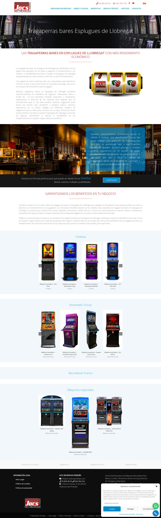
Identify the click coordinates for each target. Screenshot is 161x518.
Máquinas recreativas (30, 464)
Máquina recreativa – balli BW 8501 (80, 452)
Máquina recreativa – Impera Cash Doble (51, 430)
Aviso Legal (52, 516)
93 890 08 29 (104, 3)
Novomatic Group (48, 357)
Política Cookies (79, 516)
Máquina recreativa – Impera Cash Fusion (91, 353)
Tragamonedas (131, 464)
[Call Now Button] (156, 513)
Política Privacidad (65, 516)
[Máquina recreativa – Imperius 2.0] (48, 311)
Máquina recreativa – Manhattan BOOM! (91, 285)
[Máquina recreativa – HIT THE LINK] (113, 243)
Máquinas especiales (52, 433)
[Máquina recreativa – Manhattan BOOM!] (91, 243)
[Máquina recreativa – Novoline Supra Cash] (69, 311)
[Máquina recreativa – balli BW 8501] (80, 396)
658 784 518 (121, 3)
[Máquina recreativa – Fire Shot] (48, 243)
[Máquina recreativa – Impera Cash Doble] (52, 396)
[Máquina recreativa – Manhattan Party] (69, 243)
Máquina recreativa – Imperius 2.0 (48, 353)
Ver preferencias (149, 509)
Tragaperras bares (97, 464)
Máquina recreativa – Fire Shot (48, 285)
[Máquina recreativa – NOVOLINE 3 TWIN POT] (109, 396)
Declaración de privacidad (127, 514)
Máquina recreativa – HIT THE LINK (112, 285)
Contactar (90, 516)
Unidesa (48, 289)
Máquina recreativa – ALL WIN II (112, 353)
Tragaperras (63, 464)
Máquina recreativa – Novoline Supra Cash (70, 353)
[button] (156, 486)
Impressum (139, 514)
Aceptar (112, 509)
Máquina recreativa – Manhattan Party (70, 285)
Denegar (130, 509)
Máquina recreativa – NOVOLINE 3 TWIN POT (109, 430)
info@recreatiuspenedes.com (73, 478)
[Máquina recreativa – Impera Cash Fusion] (91, 311)
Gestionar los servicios (111, 503)
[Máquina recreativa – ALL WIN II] (113, 311)
